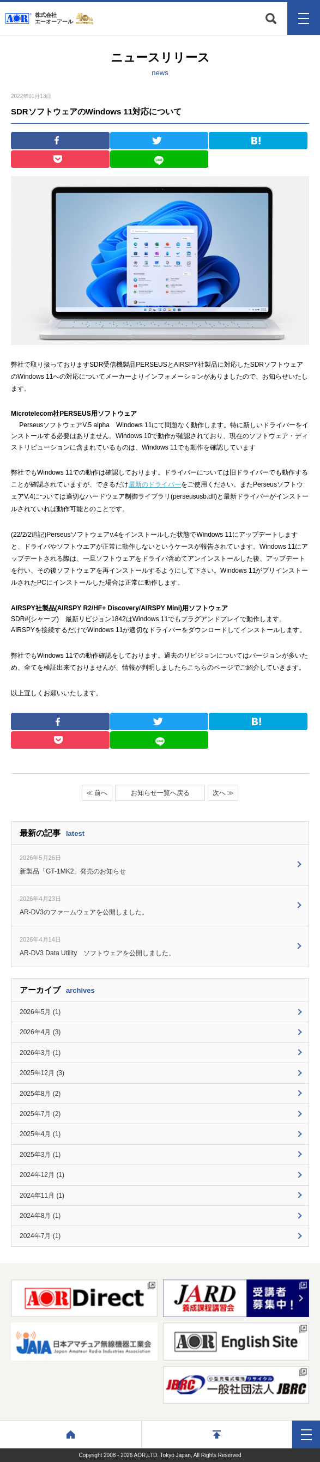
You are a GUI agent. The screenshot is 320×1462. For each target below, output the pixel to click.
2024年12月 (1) (42, 1175)
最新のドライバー (155, 484)
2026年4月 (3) (40, 1032)
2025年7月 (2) (40, 1114)
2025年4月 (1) (40, 1134)
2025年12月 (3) (42, 1073)
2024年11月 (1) (42, 1195)
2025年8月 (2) (40, 1093)
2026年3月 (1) (40, 1053)
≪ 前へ (96, 793)
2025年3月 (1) (40, 1154)
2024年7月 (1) (40, 1236)
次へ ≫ (223, 793)
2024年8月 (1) (40, 1216)
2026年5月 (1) (40, 1012)
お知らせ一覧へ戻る (160, 793)
